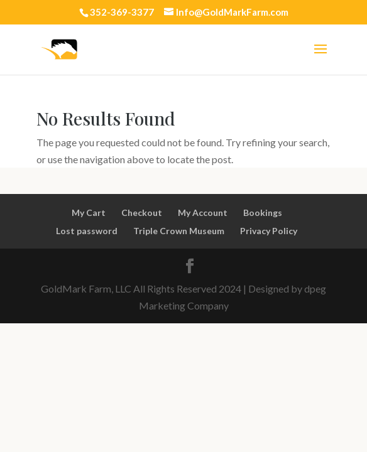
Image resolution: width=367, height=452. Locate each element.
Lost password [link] (87, 230)
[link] (58, 48)
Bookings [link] (262, 212)
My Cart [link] (89, 212)
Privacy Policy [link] (268, 230)
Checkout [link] (141, 212)
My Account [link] (202, 212)
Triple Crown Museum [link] (178, 230)
